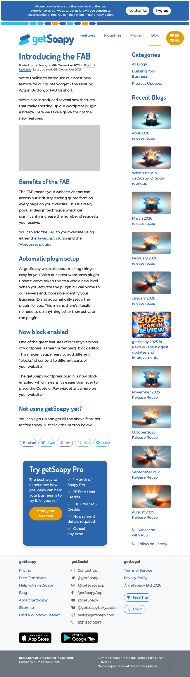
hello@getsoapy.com (96, 615)
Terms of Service (138, 570)
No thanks (137, 11)
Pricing (136, 35)
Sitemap (26, 608)
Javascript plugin (52, 238)
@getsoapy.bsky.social (97, 608)
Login (135, 609)
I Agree (162, 11)
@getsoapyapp (91, 585)
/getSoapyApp (90, 593)
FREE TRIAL (175, 38)
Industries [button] (112, 35)
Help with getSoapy (36, 585)
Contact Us (87, 570)
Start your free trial (45, 513)
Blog (155, 35)
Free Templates (32, 578)
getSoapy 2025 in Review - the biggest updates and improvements (151, 341)
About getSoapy (33, 600)
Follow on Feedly (149, 544)
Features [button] (87, 35)
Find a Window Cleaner (39, 615)
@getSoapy (88, 578)
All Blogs (139, 64)
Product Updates (147, 83)
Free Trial (138, 597)
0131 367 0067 (89, 623)
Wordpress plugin (34, 244)
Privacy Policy (135, 578)
